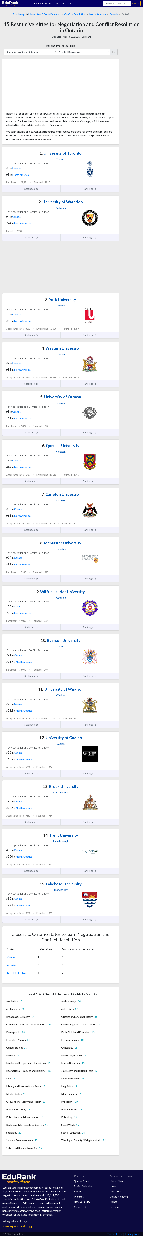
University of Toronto (61, 153)
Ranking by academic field (60, 45)
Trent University (60, 835)
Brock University (61, 786)
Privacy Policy (133, 1234)
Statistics (31, 188)
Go (113, 51)
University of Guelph (61, 737)
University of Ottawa (60, 396)
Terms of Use (114, 1234)
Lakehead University (61, 884)
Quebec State (81, 1181)
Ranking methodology (17, 1226)
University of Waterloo (61, 201)
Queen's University (60, 445)
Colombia (115, 1191)
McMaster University (60, 543)
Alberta (11, 965)
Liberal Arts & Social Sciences (44, 14)
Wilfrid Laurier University (60, 591)
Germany (115, 1206)
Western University (61, 348)
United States (117, 1181)
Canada (114, 14)
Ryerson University (60, 640)
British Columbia (16, 972)
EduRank (86, 36)
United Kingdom (119, 1196)
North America (97, 14)
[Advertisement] (30, 86)
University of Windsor (60, 689)
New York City (82, 1201)
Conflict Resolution (74, 14)
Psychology (19, 14)
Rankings (90, 188)
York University (60, 299)
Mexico (114, 1186)
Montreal (79, 1196)
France (113, 1201)
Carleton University (61, 494)
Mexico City (80, 1206)
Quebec (11, 957)
